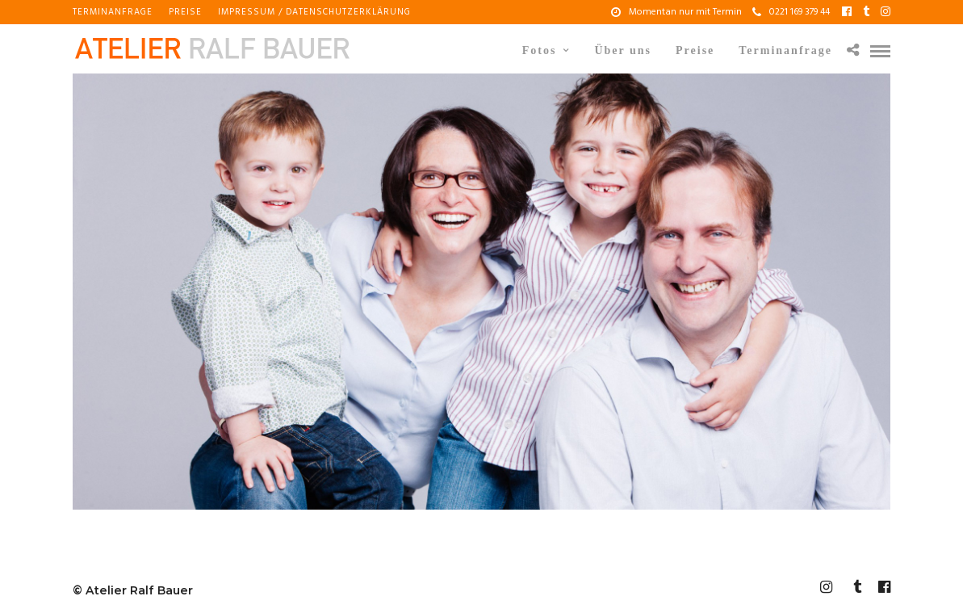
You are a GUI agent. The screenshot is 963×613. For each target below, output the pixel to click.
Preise (185, 12)
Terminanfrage (113, 12)
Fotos (539, 50)
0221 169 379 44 (791, 12)
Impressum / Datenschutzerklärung (314, 12)
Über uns (622, 50)
